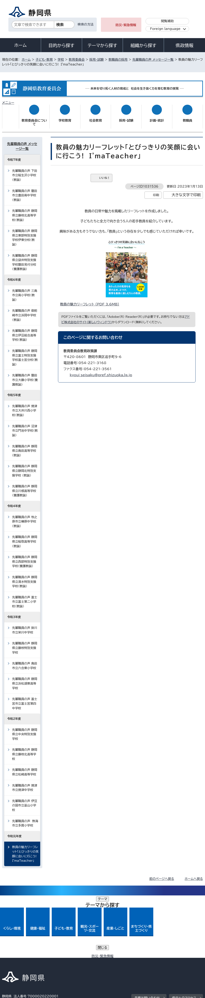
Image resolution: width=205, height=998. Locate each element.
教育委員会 (77, 59)
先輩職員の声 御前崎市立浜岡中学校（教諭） (24, 311)
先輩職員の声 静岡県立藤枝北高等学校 (24, 750)
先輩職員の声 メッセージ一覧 (153, 59)
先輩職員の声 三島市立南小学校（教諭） (24, 291)
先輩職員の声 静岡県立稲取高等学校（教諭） (24, 537)
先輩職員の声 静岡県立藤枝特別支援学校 (24, 644)
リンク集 (11, 962)
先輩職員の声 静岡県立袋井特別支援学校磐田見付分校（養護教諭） (24, 258)
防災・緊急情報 (126, 25)
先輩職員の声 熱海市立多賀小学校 (25, 819)
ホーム (20, 45)
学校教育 (65, 116)
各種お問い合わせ (147, 931)
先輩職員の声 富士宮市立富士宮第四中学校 (24, 699)
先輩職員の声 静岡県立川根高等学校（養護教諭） (24, 487)
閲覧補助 (167, 21)
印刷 (156, 190)
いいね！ (104, 174)
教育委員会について (34, 118)
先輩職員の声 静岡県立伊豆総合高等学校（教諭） (24, 331)
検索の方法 (86, 24)
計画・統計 (157, 116)
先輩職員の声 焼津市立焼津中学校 (24, 783)
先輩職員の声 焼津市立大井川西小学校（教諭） (24, 406)
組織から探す (143, 45)
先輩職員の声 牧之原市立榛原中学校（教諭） (24, 517)
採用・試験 (96, 59)
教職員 (187, 116)
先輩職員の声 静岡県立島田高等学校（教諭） (24, 446)
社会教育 (95, 116)
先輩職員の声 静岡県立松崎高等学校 (24, 768)
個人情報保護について (68, 957)
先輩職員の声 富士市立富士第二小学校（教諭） (24, 598)
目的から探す (61, 45)
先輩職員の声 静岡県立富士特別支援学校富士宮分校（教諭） (25, 353)
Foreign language (165, 28)
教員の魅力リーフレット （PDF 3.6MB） (91, 300)
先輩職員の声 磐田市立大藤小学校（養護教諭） (25, 376)
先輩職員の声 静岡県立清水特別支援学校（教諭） (24, 578)
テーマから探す (102, 45)
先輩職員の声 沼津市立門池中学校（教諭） (25, 426)
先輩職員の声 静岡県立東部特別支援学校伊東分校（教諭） (24, 233)
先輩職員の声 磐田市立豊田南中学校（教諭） (24, 191)
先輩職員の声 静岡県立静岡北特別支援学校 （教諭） (24, 467)
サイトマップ (40, 962)
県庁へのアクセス (184, 931)
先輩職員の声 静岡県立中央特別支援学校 (24, 730)
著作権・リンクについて (22, 957)
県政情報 (184, 45)
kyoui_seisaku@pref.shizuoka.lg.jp (101, 371)
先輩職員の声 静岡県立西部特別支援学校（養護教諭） (24, 557)
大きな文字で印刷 (186, 191)
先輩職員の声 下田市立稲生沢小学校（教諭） (24, 171)
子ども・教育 (44, 59)
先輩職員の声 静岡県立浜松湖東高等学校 (24, 679)
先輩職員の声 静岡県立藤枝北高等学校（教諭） (24, 211)
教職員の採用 (118, 59)
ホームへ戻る (194, 874)
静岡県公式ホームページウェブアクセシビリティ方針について (141, 957)
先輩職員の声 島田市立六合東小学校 (24, 662)
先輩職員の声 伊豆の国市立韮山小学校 (24, 801)
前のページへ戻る (161, 874)
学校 (61, 59)
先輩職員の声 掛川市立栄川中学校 (24, 626)
